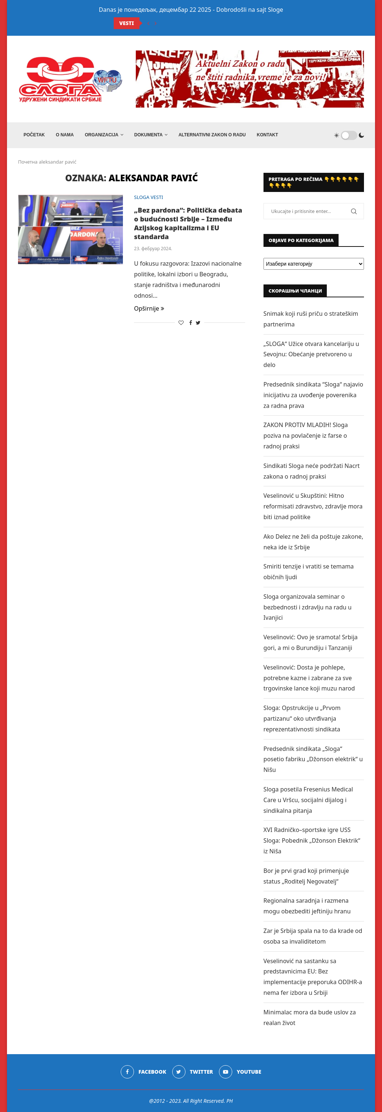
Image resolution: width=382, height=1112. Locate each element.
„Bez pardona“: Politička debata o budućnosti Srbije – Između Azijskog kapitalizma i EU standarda (188, 223)
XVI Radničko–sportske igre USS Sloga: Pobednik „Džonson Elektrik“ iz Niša (311, 840)
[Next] (156, 23)
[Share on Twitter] (198, 322)
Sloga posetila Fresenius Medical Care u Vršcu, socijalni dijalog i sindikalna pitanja (308, 800)
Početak (34, 134)
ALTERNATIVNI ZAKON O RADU (212, 134)
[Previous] (148, 23)
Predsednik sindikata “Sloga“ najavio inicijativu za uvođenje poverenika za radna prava (313, 395)
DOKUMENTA (148, 134)
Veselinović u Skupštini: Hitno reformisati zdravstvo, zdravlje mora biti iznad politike (312, 506)
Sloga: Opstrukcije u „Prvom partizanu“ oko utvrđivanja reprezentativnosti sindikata (302, 718)
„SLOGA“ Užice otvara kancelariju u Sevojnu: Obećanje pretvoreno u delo (311, 354)
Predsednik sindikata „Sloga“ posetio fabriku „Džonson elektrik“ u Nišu (313, 759)
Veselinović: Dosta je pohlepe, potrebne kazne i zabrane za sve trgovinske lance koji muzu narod (309, 678)
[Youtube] (240, 1071)
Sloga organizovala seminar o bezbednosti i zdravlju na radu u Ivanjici (307, 607)
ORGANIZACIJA (101, 134)
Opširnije (149, 308)
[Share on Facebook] (190, 322)
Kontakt (267, 134)
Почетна (28, 161)
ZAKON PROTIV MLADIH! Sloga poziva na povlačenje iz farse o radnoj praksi (305, 435)
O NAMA (65, 134)
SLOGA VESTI (148, 197)
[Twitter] (192, 1071)
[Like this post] (181, 322)
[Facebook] (143, 1071)
